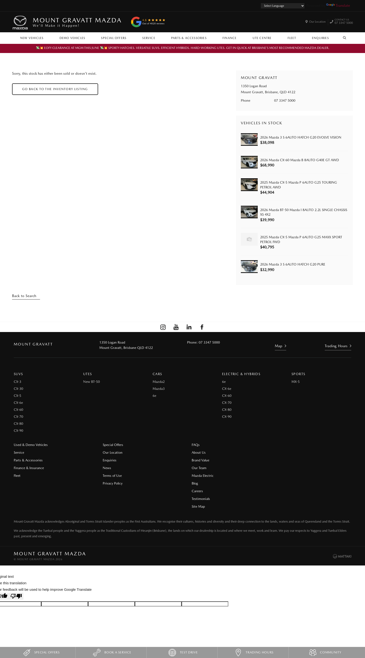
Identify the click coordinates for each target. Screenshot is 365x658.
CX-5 (17, 396)
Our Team (194, 468)
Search (342, 37)
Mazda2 (159, 382)
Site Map (280, 468)
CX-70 (18, 417)
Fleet (292, 38)
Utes (87, 374)
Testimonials (283, 460)
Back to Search (24, 296)
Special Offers (113, 38)
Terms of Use (110, 476)
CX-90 (18, 431)
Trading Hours (336, 346)
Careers (279, 453)
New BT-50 (91, 382)
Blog (277, 445)
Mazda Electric (198, 476)
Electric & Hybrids (241, 374)
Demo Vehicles (72, 38)
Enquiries (320, 38)
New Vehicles (31, 38)
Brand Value (196, 460)
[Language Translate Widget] (282, 5)
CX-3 (17, 382)
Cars (157, 374)
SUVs (18, 374)
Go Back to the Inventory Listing (55, 89)
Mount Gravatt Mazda (77, 22)
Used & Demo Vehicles (31, 445)
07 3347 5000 (344, 22)
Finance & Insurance (29, 468)
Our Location (317, 21)
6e (154, 396)
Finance (230, 38)
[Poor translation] (16, 573)
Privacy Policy (110, 483)
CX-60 (18, 410)
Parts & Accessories (189, 38)
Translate (338, 5)
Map (278, 346)
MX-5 (295, 382)
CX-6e (18, 403)
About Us (194, 453)
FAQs (191, 445)
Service (148, 38)
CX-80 (18, 424)
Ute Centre (262, 38)
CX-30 (18, 389)
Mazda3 (159, 389)
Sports (298, 374)
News (105, 468)
